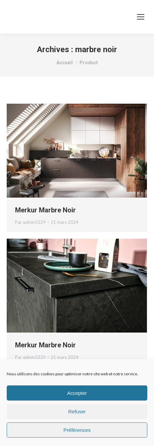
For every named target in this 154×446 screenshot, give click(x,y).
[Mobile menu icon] (140, 17)
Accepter (77, 393)
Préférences (77, 430)
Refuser (77, 411)
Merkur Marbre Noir (45, 210)
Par (30, 222)
